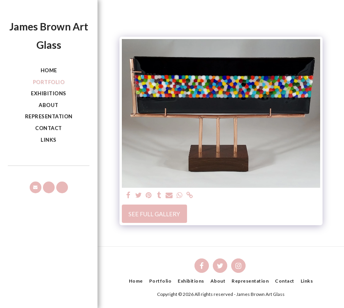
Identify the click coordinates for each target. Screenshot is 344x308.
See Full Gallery (154, 213)
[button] (35, 187)
